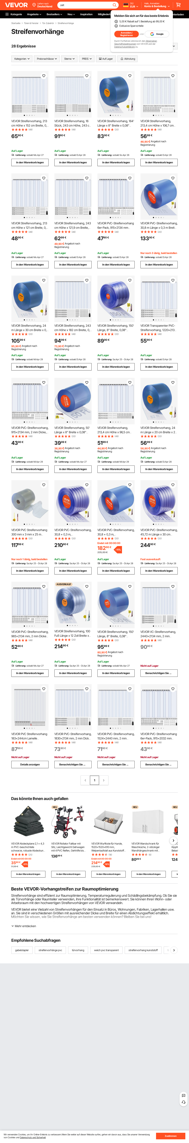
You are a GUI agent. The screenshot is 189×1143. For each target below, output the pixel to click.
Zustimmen (171, 1136)
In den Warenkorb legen (30, 162)
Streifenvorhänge (66, 23)
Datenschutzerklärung (124, 46)
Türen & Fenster (31, 23)
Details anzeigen (30, 764)
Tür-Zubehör (48, 23)
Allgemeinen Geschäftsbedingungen (135, 42)
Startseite (15, 23)
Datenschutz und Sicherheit (33, 1137)
